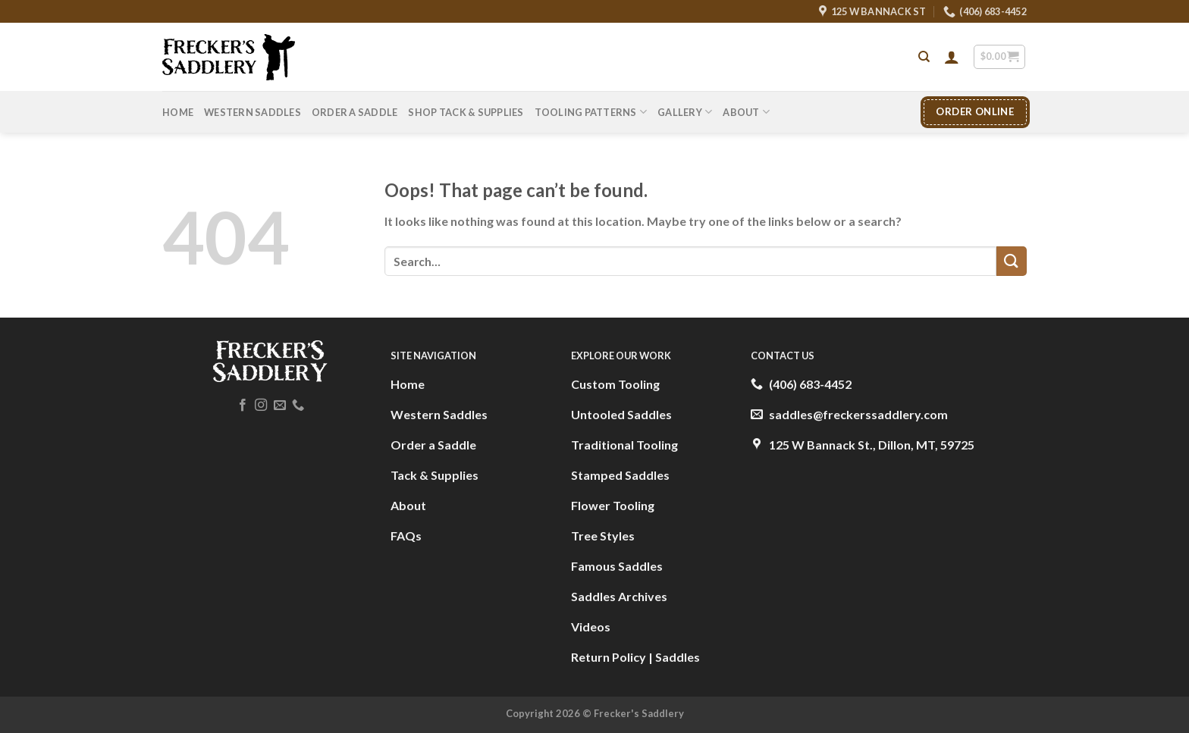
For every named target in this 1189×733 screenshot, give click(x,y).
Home (177, 112)
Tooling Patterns (591, 112)
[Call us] (298, 405)
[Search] (924, 56)
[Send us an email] (280, 405)
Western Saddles (252, 112)
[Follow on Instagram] (261, 405)
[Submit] (1011, 261)
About (746, 112)
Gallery (684, 112)
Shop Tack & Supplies (465, 112)
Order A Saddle (355, 112)
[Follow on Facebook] (243, 405)
